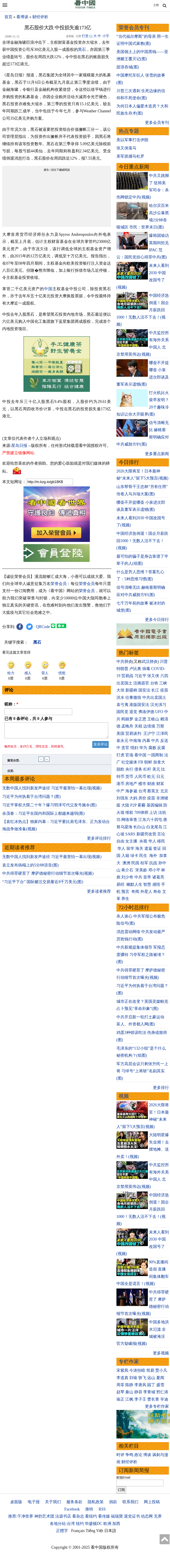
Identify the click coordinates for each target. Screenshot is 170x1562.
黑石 (82, 49)
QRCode (43, 626)
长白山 (139, 827)
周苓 (120, 1385)
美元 (156, 769)
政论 (138, 1455)
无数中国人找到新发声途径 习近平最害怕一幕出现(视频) (52, 791)
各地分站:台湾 (62, 1523)
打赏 (85, 36)
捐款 (113, 1502)
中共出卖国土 (154, 697)
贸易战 (127, 676)
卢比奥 (135, 668)
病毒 (146, 668)
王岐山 (153, 719)
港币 (120, 783)
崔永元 (122, 740)
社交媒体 (129, 762)
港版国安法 (139, 704)
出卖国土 (124, 683)
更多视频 (161, 1353)
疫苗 (164, 690)
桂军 (144, 863)
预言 (125, 891)
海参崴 (131, 791)
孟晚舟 (127, 726)
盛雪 (160, 1385)
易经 (121, 884)
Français (78, 1530)
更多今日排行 (157, 619)
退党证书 (132, 1516)
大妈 (133, 798)
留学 (130, 848)
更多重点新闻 (157, 454)
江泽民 (162, 733)
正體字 (62, 1530)
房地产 (131, 783)
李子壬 (140, 1399)
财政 (151, 783)
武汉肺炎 (150, 661)
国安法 (144, 690)
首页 (8, 17)
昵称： (11, 704)
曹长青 (153, 1399)
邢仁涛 (162, 1392)
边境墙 (149, 726)
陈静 (129, 1385)
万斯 (160, 726)
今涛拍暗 (137, 1370)
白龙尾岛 (154, 827)
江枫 (129, 1399)
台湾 (142, 791)
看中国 (140, 755)
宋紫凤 (122, 1370)
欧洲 (107, 1523)
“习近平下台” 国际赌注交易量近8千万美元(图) (42, 884)
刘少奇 (127, 877)
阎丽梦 (127, 719)
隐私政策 (96, 1502)
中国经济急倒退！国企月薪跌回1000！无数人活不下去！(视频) (142, 540)
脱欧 (120, 769)
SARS (130, 834)
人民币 (140, 776)
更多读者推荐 (99, 894)
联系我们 (130, 1502)
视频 (124, 1096)
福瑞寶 (117, 1516)
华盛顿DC (93, 1523)
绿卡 (134, 855)
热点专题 (129, 131)
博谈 (147, 1455)
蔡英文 (153, 791)
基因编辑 (154, 805)
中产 (120, 791)
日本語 (110, 1530)
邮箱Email (123, 1477)
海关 (139, 848)
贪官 (125, 747)
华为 (143, 747)
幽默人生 (134, 884)
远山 (151, 1378)
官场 (129, 755)
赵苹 (120, 1392)
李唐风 (140, 1385)
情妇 (134, 747)
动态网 (147, 1516)
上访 (153, 812)
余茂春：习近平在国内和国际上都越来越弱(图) (43, 816)
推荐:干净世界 (20, 1516)
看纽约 (91, 1516)
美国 (120, 733)
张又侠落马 (126, 148)
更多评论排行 (99, 841)
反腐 (161, 747)
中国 (48, 289)
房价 (142, 798)
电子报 (34, 1502)
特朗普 (122, 668)
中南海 (135, 740)
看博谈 (22, 17)
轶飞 (142, 1378)
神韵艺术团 (44, 1516)
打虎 (120, 755)
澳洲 (126, 863)
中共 (155, 740)
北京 (164, 791)
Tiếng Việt (94, 1530)
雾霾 (141, 805)
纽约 (80, 1523)
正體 (156, 5)
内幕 (146, 740)
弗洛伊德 (146, 712)
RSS (102, 1509)
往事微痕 (133, 697)
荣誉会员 (58, 583)
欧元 (151, 776)
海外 (153, 855)
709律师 (141, 812)
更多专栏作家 (157, 1406)
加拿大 (159, 762)
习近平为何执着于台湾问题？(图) (31, 799)
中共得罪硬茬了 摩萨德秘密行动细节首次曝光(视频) (48, 876)
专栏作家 (129, 1361)
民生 (143, 855)
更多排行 (161, 1087)
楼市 (142, 783)
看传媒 (104, 1516)
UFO (159, 712)
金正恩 (140, 719)
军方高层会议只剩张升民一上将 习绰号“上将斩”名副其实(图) (142, 1071)
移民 (161, 841)
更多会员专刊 (157, 122)
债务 (138, 769)
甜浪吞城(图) (127, 67)
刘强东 (122, 798)
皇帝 (147, 877)
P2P (133, 805)
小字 (105, 36)
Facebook (72, 1509)
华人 (152, 841)
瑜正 (120, 1399)
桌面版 (16, 1502)
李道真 (122, 1378)
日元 (160, 776)
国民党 (122, 712)
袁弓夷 (122, 704)
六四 (164, 676)
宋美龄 (141, 870)
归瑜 (133, 1378)
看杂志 (78, 1516)
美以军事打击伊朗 (132, 140)
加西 (116, 1523)
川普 (164, 661)
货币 (129, 776)
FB (140, 762)
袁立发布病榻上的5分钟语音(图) (30, 868)
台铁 (154, 683)
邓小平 (154, 870)
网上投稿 (152, 1502)
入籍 (125, 855)
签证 (157, 848)
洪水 (120, 697)
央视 (143, 841)
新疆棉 (131, 690)
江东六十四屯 (150, 819)
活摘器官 (141, 683)
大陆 (125, 805)
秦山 (129, 1392)
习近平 (140, 676)
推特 (89, 1509)
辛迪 (164, 1399)
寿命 (157, 891)
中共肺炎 (124, 661)
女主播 (131, 841)
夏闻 (160, 1378)
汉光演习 (158, 704)
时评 (120, 1455)
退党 (133, 712)
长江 (155, 690)
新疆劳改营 (146, 834)
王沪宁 (149, 733)
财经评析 (40, 17)
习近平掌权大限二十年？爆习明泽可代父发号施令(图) (49, 807)
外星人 (146, 891)
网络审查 (129, 819)
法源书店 (63, 1516)
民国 (135, 863)
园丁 (151, 1385)
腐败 (152, 747)
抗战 (153, 863)
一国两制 (155, 755)
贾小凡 (161, 1370)
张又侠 (153, 676)
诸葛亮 (158, 877)
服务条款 (74, 1502)
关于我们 (53, 1502)
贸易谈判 (133, 733)
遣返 (148, 848)
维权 (129, 812)
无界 (158, 1516)
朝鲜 (148, 762)
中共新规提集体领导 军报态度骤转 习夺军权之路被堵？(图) (140, 954)
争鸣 (129, 1455)
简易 (150, 1370)
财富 (160, 783)
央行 (129, 769)
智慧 (147, 884)
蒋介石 (127, 870)
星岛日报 (19, 445)
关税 (138, 726)
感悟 (156, 884)
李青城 (149, 1392)
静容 (138, 1392)
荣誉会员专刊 (134, 27)
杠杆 (147, 769)
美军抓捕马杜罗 (130, 156)
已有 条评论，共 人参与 (28, 718)
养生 (125, 898)
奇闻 (135, 891)
